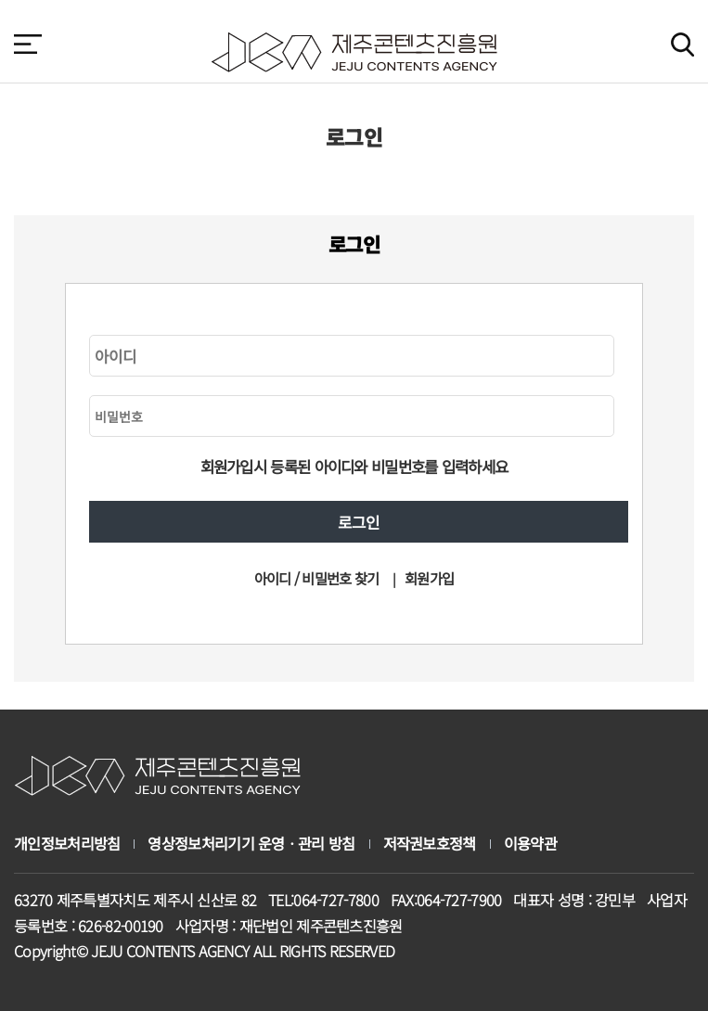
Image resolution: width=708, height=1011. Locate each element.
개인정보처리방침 (67, 843)
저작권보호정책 (429, 843)
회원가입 (429, 578)
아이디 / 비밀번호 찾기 (317, 578)
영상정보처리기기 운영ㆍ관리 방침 (251, 843)
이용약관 (530, 843)
